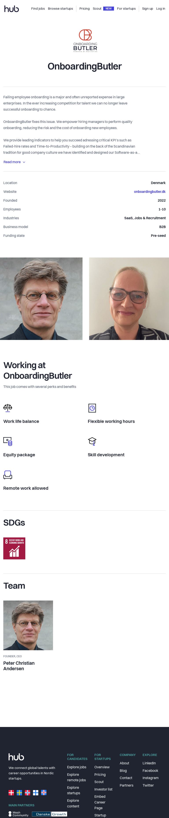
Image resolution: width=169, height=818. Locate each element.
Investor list (103, 789)
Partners (126, 785)
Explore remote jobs (76, 777)
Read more (14, 162)
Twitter (148, 785)
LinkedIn (149, 763)
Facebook (150, 771)
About (124, 763)
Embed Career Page (99, 802)
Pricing (100, 775)
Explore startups (73, 790)
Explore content (73, 803)
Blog (123, 771)
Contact (126, 778)
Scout (99, 782)
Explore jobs (76, 767)
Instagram (151, 778)
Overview (102, 767)
